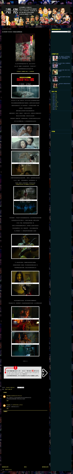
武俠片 (54, 93)
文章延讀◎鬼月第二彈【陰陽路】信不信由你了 (25, 184)
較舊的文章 (45, 467)
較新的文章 (5, 467)
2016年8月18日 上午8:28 (17, 404)
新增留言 (5, 411)
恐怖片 (6, 389)
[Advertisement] (25, 455)
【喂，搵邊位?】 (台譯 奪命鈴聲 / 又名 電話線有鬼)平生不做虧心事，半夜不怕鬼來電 (64, 57)
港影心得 (10, 389)
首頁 (25, 467)
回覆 (7, 400)
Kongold (8, 404)
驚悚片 (54, 109)
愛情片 (54, 103)
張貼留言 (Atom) (8, 469)
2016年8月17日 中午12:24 (16, 395)
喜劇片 (54, 100)
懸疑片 (54, 107)
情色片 (54, 99)
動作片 (54, 97)
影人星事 (54, 106)
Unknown (9, 395)
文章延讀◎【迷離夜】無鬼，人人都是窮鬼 (25, 71)
